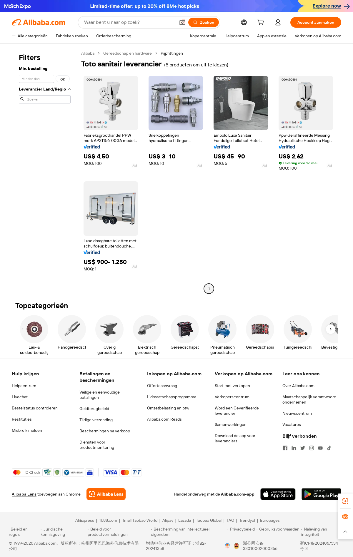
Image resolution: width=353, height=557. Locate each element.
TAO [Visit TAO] (230, 520)
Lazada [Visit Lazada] (184, 520)
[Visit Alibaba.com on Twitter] (302, 448)
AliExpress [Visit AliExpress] (84, 520)
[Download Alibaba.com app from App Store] (278, 494)
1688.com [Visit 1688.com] (108, 520)
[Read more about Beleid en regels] (24, 531)
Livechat (20, 396)
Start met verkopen (232, 385)
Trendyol (247, 520)
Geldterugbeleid (94, 408)
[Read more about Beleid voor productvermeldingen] (118, 531)
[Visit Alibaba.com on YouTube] (320, 448)
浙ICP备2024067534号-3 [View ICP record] (319, 546)
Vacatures (291, 424)
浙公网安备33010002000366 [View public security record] (260, 546)
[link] (345, 501)
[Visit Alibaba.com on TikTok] (329, 448)
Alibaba (87, 53)
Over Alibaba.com (298, 385)
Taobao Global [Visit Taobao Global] (209, 520)
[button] (182, 22)
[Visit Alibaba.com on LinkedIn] (294, 448)
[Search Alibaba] (129, 22)
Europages (270, 520)
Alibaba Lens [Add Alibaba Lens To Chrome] (24, 494)
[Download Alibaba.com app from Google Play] (321, 494)
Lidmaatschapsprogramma (171, 396)
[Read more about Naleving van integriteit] (322, 531)
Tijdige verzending (96, 419)
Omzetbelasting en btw (168, 408)
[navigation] (44, 171)
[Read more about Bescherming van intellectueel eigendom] (188, 531)
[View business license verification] (227, 546)
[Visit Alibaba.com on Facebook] (285, 448)
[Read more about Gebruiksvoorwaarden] (278, 531)
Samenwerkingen (231, 424)
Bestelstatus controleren (35, 408)
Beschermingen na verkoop (104, 431)
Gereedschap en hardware (127, 53)
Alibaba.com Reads (164, 419)
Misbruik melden (27, 430)
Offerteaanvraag (162, 385)
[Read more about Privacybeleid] (241, 531)
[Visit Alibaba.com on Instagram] (311, 448)
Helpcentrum (24, 385)
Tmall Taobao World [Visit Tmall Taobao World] (139, 520)
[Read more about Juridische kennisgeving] (63, 531)
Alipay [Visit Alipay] (167, 520)
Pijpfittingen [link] (172, 53)
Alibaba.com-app (237, 494)
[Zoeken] (203, 22)
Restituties (22, 419)
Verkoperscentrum (232, 396)
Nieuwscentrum (297, 413)
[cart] (261, 23)
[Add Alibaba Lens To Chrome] (106, 494)
